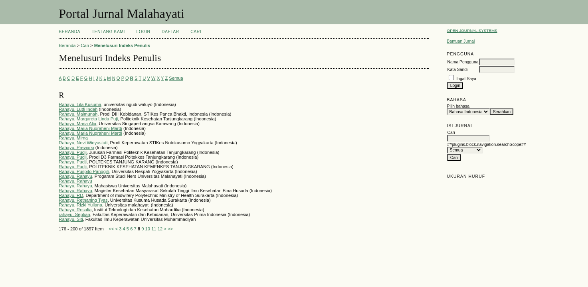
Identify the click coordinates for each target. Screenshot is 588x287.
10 (147, 228)
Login (143, 31)
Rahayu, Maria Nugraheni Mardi (90, 128)
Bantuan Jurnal (461, 41)
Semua (176, 78)
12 (160, 228)
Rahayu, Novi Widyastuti (83, 142)
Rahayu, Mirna (73, 138)
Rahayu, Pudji (73, 152)
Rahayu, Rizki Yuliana (80, 204)
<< (111, 228)
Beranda (69, 31)
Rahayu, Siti (71, 219)
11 (153, 228)
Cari (195, 31)
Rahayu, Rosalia (75, 209)
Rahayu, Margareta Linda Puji (88, 118)
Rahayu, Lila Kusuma (80, 104)
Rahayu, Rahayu (75, 176)
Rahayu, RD (71, 195)
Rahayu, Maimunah (78, 114)
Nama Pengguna (462, 62)
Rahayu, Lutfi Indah (78, 109)
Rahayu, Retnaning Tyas (83, 200)
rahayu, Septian (74, 214)
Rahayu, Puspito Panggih (84, 171)
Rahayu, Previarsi (76, 147)
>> (170, 228)
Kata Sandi (457, 69)
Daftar (170, 31)
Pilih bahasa (458, 106)
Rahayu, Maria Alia (77, 123)
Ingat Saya (466, 79)
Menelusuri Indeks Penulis (122, 45)
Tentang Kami (108, 31)
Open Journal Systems (472, 30)
